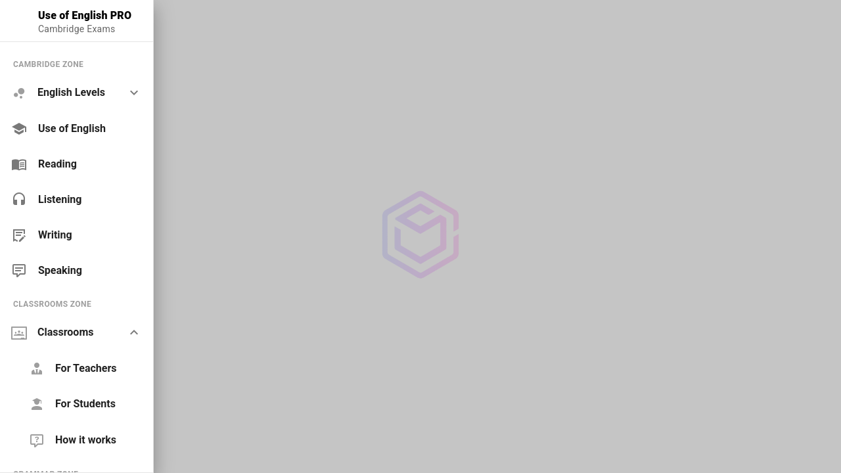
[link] (76, 128)
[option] (76, 93)
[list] (76, 167)
